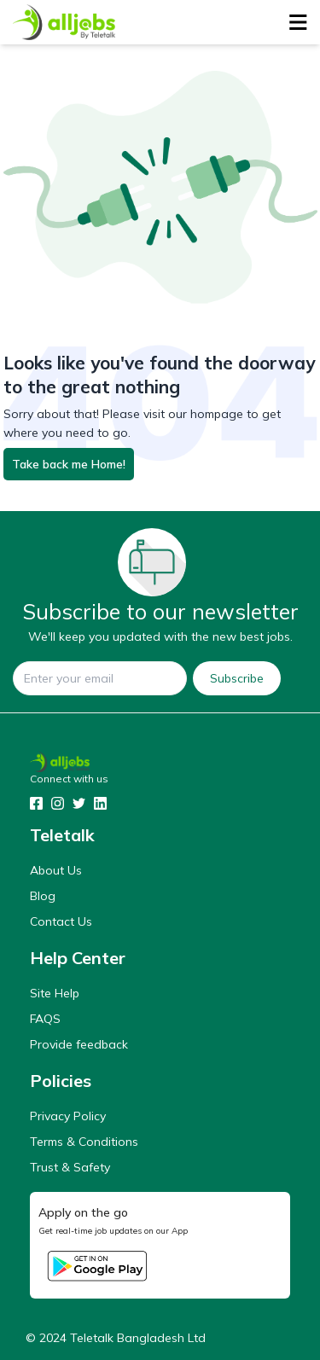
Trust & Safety (70, 1167)
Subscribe (237, 678)
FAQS (45, 1018)
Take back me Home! (68, 464)
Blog (42, 896)
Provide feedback (79, 1044)
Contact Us (61, 921)
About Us (56, 870)
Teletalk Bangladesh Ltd (138, 1337)
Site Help (54, 993)
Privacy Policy (68, 1116)
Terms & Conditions (84, 1141)
